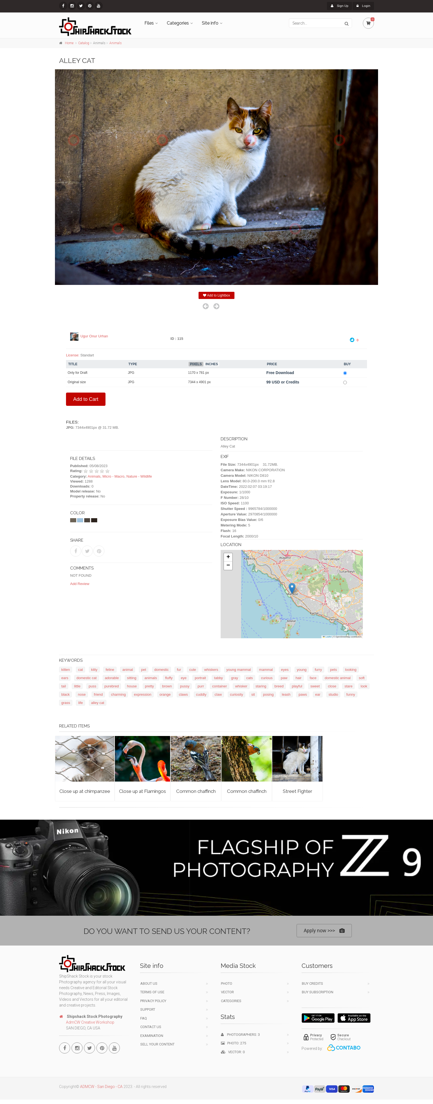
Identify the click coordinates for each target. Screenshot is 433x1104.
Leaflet (327, 637)
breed (279, 686)
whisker (241, 686)
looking (351, 670)
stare (348, 686)
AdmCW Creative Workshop (90, 1022)
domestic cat (86, 678)
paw (284, 678)
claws (183, 695)
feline (109, 670)
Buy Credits (312, 983)
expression (142, 695)
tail (63, 686)
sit (253, 695)
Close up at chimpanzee (84, 791)
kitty (94, 670)
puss (92, 686)
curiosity (236, 695)
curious (267, 678)
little (77, 686)
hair (298, 678)
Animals (115, 43)
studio (333, 695)
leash (286, 695)
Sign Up (337, 6)
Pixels (196, 364)
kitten (65, 670)
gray (234, 678)
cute (192, 670)
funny (350, 695)
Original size (77, 382)
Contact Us (150, 1027)
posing (268, 695)
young (302, 670)
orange (165, 695)
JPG (131, 373)
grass (65, 703)
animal (127, 670)
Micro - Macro (113, 476)
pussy (184, 686)
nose (82, 695)
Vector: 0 (233, 1052)
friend (98, 695)
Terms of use (152, 992)
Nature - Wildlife (139, 476)
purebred (111, 686)
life (80, 703)
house (132, 686)
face (313, 678)
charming (118, 695)
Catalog (83, 43)
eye (184, 678)
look (364, 686)
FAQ (143, 1018)
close (332, 686)
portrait (200, 678)
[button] (292, 588)
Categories (178, 23)
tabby (218, 678)
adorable (112, 678)
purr (201, 686)
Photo (226, 983)
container (219, 686)
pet (143, 670)
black (65, 695)
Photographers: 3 (240, 1034)
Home (69, 43)
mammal (266, 670)
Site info (210, 23)
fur (179, 670)
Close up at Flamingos (142, 791)
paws (303, 695)
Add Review (79, 584)
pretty (149, 686)
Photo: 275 (233, 1043)
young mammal (238, 670)
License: (72, 355)
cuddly (201, 695)
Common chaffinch (196, 791)
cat (80, 670)
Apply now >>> (324, 930)
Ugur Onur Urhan (94, 336)
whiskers (211, 670)
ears (64, 678)
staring (260, 686)
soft (362, 678)
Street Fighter (297, 791)
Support (147, 1009)
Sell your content (157, 1044)
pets (333, 670)
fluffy (169, 678)
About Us (148, 983)
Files (149, 23)
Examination (151, 1036)
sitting (131, 678)
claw (218, 695)
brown (167, 686)
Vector (227, 992)
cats (249, 678)
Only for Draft (77, 373)
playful (297, 686)
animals (150, 678)
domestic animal (338, 678)
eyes (285, 670)
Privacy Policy (153, 1001)
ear (317, 695)
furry (318, 670)
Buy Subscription (317, 992)
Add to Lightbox (216, 296)
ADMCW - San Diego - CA (101, 1086)
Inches (211, 364)
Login (362, 6)
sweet (315, 686)
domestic (161, 670)
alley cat (97, 703)
